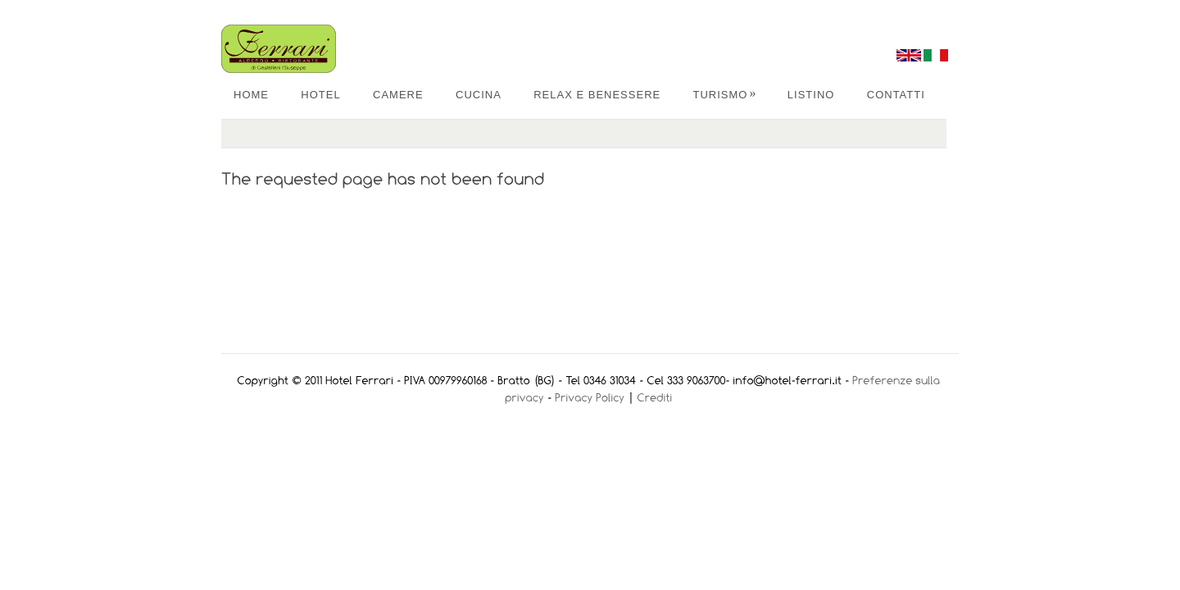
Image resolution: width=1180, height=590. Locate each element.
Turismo (725, 94)
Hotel (320, 94)
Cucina (479, 94)
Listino (811, 94)
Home (251, 94)
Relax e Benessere (596, 94)
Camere (398, 94)
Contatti (896, 94)
